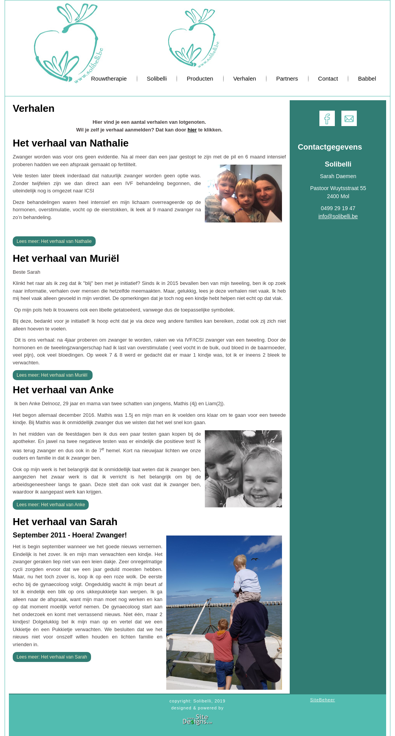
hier (192, 130)
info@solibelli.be (338, 216)
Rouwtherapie (109, 78)
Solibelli (157, 78)
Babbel (367, 78)
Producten (200, 78)
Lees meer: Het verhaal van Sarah (52, 657)
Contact (328, 78)
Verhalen (244, 78)
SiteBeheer (322, 699)
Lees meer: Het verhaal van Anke (51, 504)
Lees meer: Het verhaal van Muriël (53, 375)
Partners (287, 78)
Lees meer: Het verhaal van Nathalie (54, 241)
